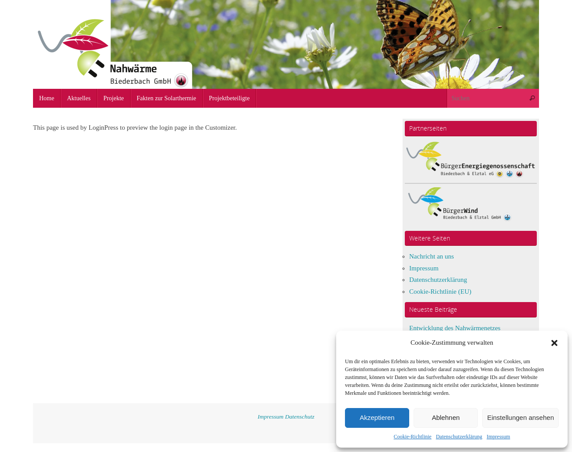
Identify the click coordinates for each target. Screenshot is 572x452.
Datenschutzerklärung (459, 437)
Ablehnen (445, 417)
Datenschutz (300, 416)
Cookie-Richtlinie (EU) (440, 291)
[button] (554, 343)
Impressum (498, 437)
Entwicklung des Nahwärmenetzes (454, 328)
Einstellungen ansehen (520, 417)
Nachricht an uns (431, 256)
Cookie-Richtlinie (413, 437)
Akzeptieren (376, 417)
